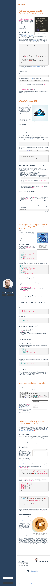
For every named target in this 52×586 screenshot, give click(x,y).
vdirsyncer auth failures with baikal (32, 383)
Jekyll (32, 583)
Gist (24, 67)
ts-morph (34, 40)
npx (32, 78)
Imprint (35, 583)
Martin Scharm (26, 583)
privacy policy (10, 580)
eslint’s (23, 34)
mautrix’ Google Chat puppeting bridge (27, 430)
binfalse (8, 289)
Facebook (25, 563)
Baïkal (24, 387)
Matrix (47, 429)
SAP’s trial (37, 174)
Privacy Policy (39, 583)
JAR (34, 176)
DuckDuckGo (11, 579)
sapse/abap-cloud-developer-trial (31, 138)
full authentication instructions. (42, 442)
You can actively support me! (35, 571)
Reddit (25, 565)
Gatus (20, 239)
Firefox (23, 460)
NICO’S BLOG (25, 402)
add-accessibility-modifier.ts (35, 66)
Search (7, 582)
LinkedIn (21, 565)
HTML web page (34, 465)
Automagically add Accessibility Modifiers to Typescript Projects (31, 12)
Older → (38, 552)
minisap (28, 197)
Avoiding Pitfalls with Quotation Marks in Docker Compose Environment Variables (33, 227)
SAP (21, 106)
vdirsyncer (34, 389)
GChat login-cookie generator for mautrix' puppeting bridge (31, 422)
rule (26, 35)
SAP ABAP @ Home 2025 (28, 101)
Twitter (20, 563)
